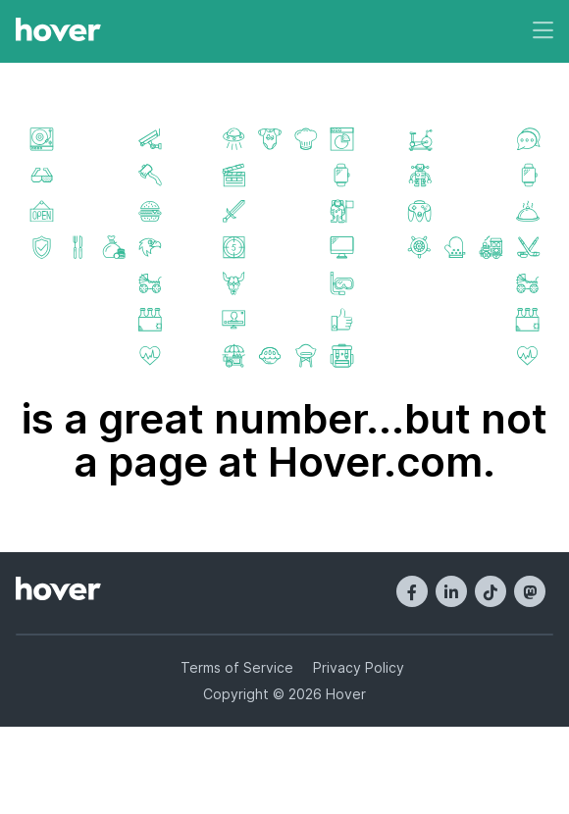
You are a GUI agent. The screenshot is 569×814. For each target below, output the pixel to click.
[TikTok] (490, 591)
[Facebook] (412, 591)
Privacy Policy (358, 667)
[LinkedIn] (451, 591)
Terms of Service (237, 667)
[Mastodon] (529, 591)
